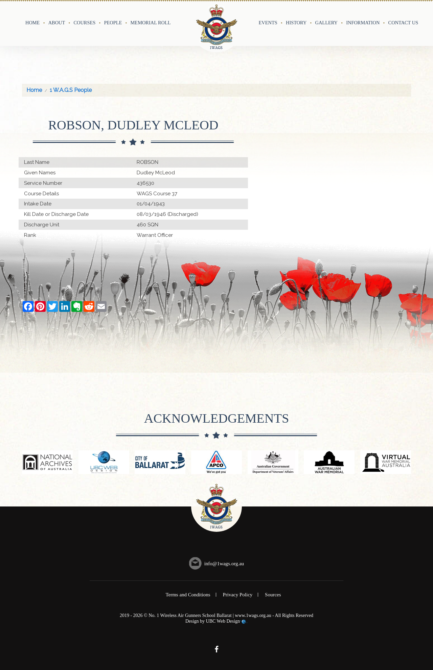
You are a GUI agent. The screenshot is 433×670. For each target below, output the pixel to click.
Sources (273, 594)
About (56, 22)
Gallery (326, 22)
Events (268, 22)
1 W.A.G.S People (71, 90)
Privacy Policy (237, 594)
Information (363, 22)
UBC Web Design (223, 621)
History (296, 22)
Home (32, 22)
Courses (84, 22)
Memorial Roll (151, 22)
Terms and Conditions (187, 594)
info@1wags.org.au (224, 563)
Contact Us (403, 22)
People (113, 22)
